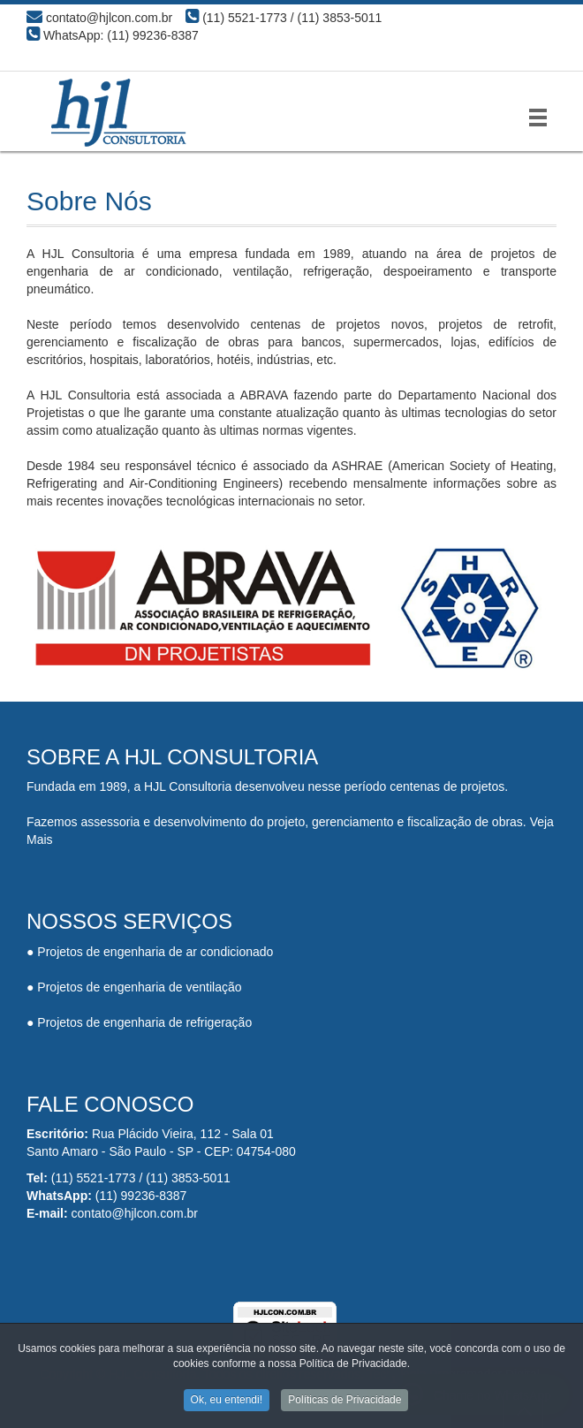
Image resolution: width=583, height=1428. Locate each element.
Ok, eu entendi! (226, 1401)
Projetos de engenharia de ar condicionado (155, 952)
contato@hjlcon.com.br (135, 1213)
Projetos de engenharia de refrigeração (144, 1022)
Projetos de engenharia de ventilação (139, 987)
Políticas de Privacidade (344, 1401)
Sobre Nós (89, 201)
